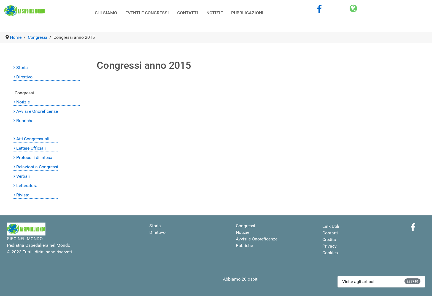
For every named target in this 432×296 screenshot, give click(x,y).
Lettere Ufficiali (31, 148)
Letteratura (26, 185)
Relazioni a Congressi (37, 166)
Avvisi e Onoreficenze (37, 111)
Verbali (23, 176)
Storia (22, 67)
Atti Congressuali (32, 138)
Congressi (24, 92)
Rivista (22, 195)
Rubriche (24, 120)
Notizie (23, 102)
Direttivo (24, 77)
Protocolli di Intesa (34, 157)
